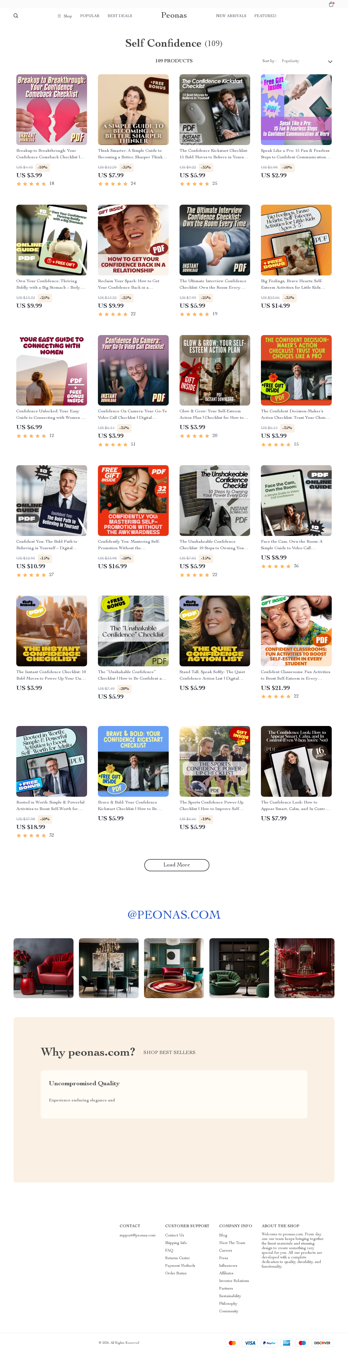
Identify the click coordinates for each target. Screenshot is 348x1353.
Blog (223, 1236)
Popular (90, 16)
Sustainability (230, 1296)
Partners (226, 1289)
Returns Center (177, 1258)
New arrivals (231, 16)
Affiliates (226, 1273)
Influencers (228, 1266)
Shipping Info (176, 1243)
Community (228, 1311)
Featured (265, 16)
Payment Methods (180, 1266)
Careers (225, 1251)
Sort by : (269, 61)
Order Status (176, 1273)
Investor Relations (234, 1281)
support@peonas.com (138, 1236)
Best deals (120, 16)
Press (223, 1258)
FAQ (169, 1251)
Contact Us (174, 1236)
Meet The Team (232, 1243)
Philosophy (228, 1304)
